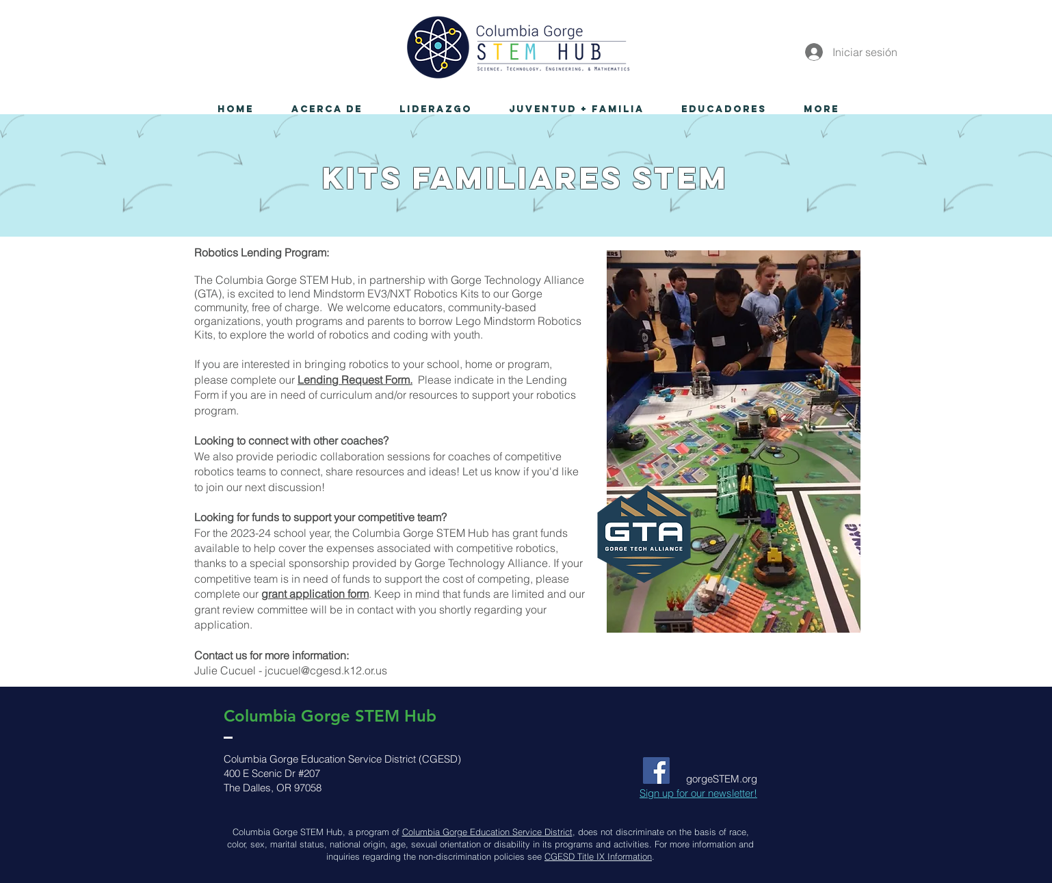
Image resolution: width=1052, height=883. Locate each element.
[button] (326, 109)
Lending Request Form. (355, 379)
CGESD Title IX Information (598, 856)
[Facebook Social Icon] (656, 770)
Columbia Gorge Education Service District (487, 831)
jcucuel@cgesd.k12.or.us (326, 670)
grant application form (315, 594)
